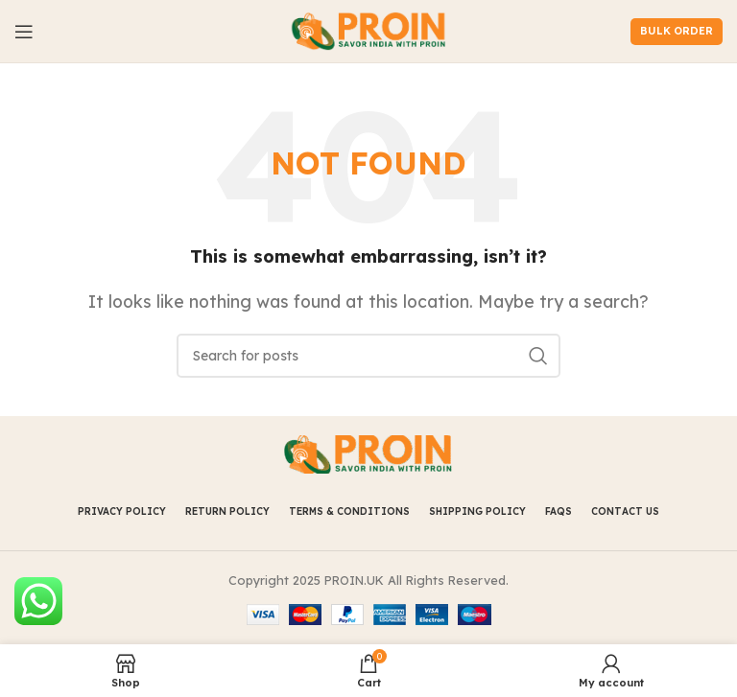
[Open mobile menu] (24, 31)
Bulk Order (676, 30)
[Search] (368, 356)
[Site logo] (369, 29)
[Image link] (368, 453)
